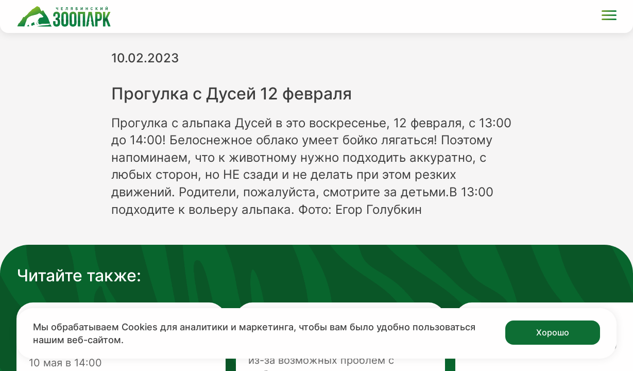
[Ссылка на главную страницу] (63, 16)
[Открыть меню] (609, 16)
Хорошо (552, 332)
